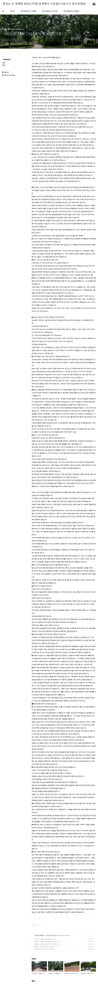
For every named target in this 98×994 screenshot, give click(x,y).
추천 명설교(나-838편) (71, 11)
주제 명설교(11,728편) (28, 11)
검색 (89, 4)
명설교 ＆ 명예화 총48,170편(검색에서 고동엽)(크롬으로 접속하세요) (44, 4)
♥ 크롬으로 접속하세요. (8, 75)
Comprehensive (51, 935)
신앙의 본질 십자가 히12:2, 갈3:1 (44, 949)
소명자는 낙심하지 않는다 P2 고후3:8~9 (46, 944)
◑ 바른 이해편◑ (39, 935)
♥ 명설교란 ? (6, 72)
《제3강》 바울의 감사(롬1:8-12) (44, 939)
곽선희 (12, 11)
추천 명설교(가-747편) (49, 11)
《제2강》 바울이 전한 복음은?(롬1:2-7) (46, 942)
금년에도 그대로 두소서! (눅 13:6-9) (44, 947)
